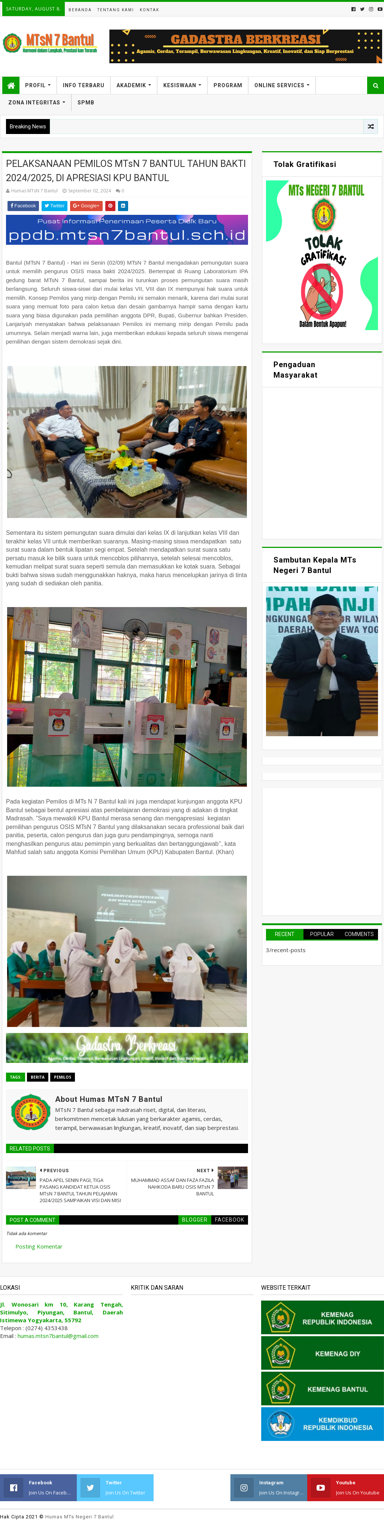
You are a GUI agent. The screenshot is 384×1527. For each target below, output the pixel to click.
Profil (35, 85)
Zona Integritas (34, 103)
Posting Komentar (39, 1246)
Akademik (131, 85)
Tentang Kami (115, 10)
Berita (38, 1077)
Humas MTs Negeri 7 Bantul (79, 1517)
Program (228, 85)
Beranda (80, 10)
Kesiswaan (179, 85)
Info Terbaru (84, 85)
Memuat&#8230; (322, 462)
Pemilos (62, 1077)
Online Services (279, 85)
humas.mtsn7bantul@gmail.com (58, 1335)
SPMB (86, 103)
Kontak (149, 10)
